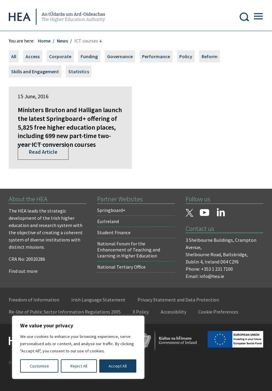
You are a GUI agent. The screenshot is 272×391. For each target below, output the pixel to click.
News (62, 41)
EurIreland (108, 239)
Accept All (118, 366)
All (14, 57)
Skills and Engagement (35, 72)
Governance (120, 57)
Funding (89, 57)
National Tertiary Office (121, 285)
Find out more (23, 289)
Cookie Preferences (219, 329)
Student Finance (114, 250)
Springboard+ (111, 228)
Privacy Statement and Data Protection (178, 317)
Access (33, 57)
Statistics (79, 72)
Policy (186, 57)
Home (44, 41)
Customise (39, 366)
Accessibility (174, 329)
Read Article (43, 169)
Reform (210, 57)
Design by (29, 380)
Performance (156, 57)
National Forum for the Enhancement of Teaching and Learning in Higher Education (128, 267)
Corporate (60, 57)
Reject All (78, 366)
